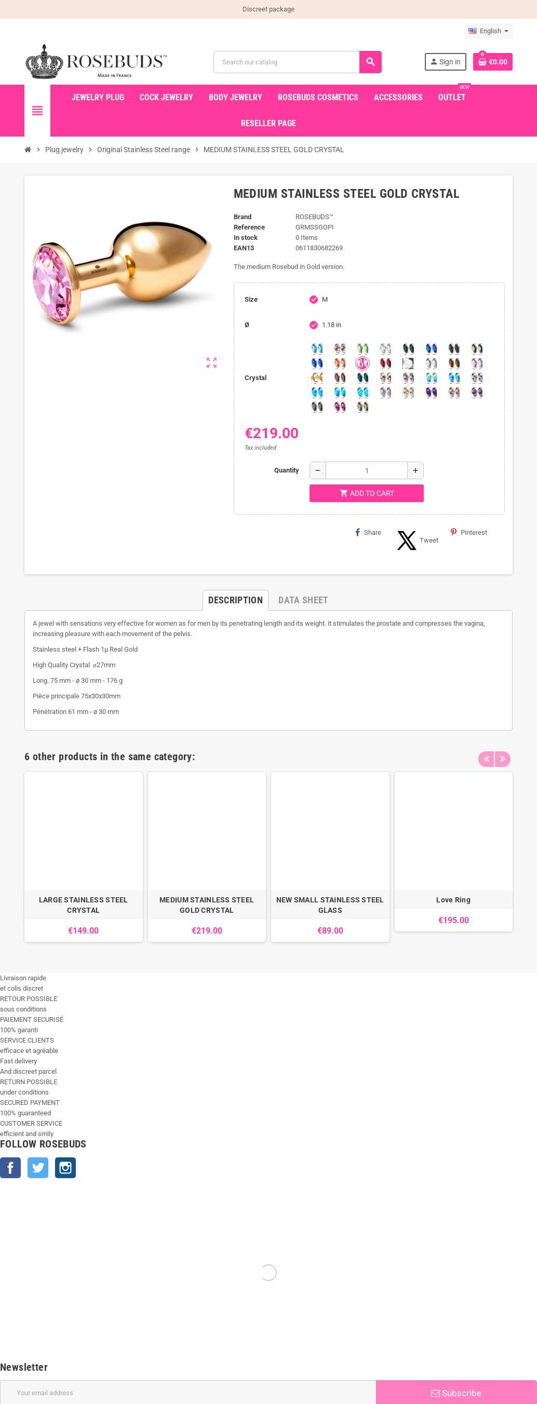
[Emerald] (408, 349)
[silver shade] (431, 363)
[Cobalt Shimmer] (362, 392)
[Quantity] (367, 470)
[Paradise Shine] (454, 392)
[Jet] (454, 349)
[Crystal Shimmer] (408, 392)
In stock (246, 237)
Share (368, 532)
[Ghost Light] (476, 392)
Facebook (10, 1167)
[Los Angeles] (476, 349)
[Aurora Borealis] (339, 349)
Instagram (65, 1167)
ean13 (244, 248)
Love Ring (453, 900)
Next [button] (502, 754)
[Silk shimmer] (385, 392)
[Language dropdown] (488, 31)
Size (251, 299)
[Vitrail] (362, 407)
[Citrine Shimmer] (408, 378)
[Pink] (362, 363)
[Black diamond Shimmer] (317, 392)
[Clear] (385, 349)
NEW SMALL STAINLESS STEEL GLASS (330, 905)
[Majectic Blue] (317, 363)
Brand (242, 217)
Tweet (416, 541)
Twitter (38, 1167)
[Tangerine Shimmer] (476, 378)
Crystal (255, 378)
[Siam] (431, 378)
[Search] (297, 62)
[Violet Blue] (431, 392)
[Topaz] (317, 378)
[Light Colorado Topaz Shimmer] (454, 378)
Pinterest (469, 532)
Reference (249, 227)
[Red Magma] (385, 363)
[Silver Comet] (408, 363)
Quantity (286, 470)
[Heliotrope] (431, 349)
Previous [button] (486, 754)
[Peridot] (339, 392)
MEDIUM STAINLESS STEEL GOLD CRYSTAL (206, 905)
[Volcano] (339, 378)
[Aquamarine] (317, 349)
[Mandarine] (339, 363)
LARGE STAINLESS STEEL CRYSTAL (83, 905)
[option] (83, 857)
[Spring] (476, 363)
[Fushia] (339, 407)
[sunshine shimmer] (385, 378)
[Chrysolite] (362, 349)
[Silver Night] (317, 407)
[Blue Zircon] (362, 378)
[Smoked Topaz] (454, 363)
